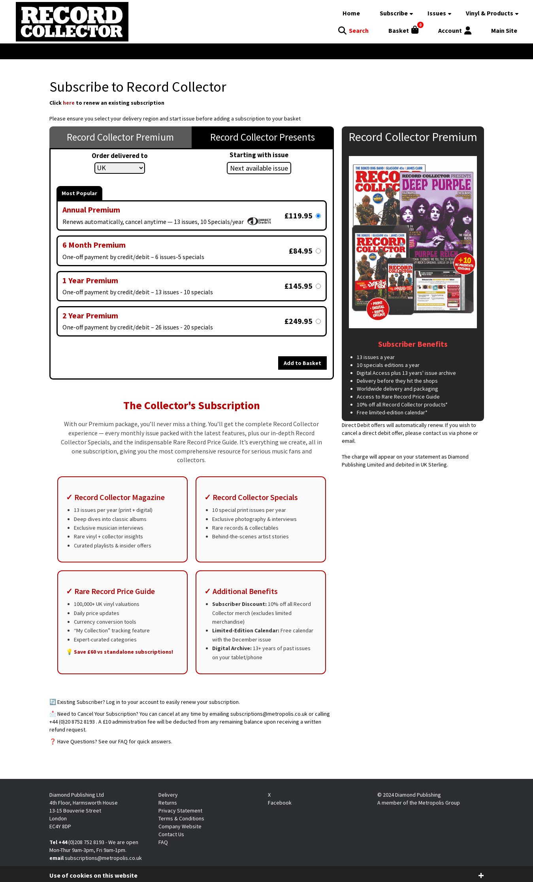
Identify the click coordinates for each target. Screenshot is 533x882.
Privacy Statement (180, 810)
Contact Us (171, 834)
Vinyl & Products (489, 13)
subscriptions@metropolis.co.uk (103, 857)
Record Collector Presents (262, 137)
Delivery (168, 794)
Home (351, 13)
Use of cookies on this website (93, 875)
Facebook (280, 802)
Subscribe (394, 13)
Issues (437, 13)
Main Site (504, 30)
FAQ (163, 842)
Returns (167, 802)
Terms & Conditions (181, 818)
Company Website (180, 826)
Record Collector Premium (120, 137)
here (69, 102)
